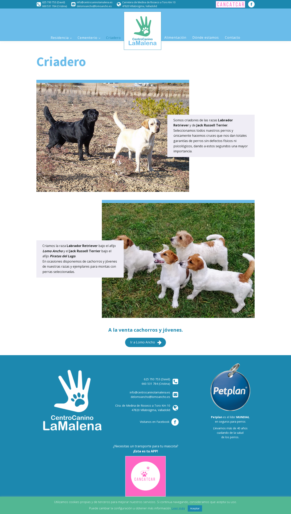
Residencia (60, 37)
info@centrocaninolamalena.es (94, 2)
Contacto (232, 37)
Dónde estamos (205, 37)
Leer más (178, 508)
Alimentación (175, 37)
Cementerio (87, 37)
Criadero (113, 37)
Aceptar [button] (195, 508)
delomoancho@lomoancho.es (94, 6)
